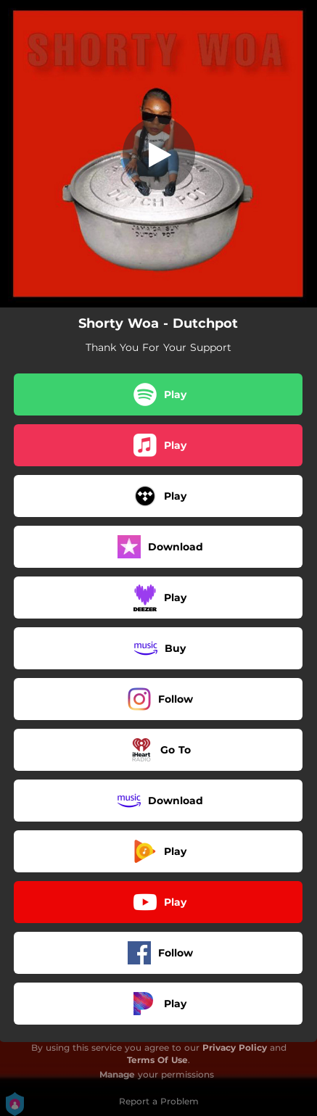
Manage (117, 1074)
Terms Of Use (157, 1059)
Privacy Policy (234, 1047)
